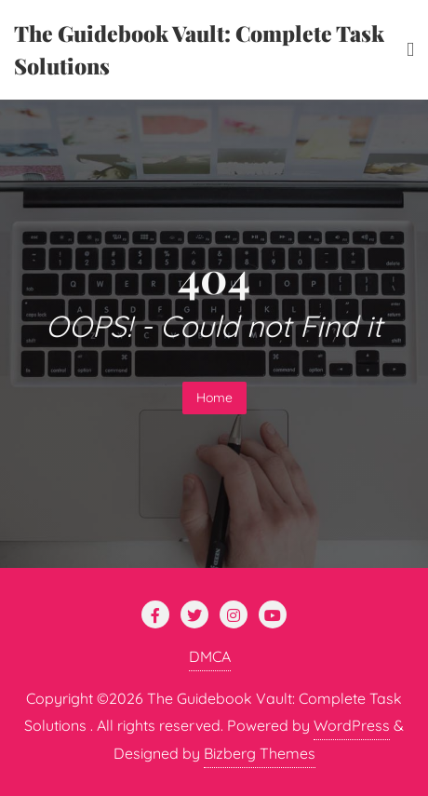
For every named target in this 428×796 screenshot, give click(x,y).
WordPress (352, 725)
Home (214, 397)
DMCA (210, 656)
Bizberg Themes (259, 753)
